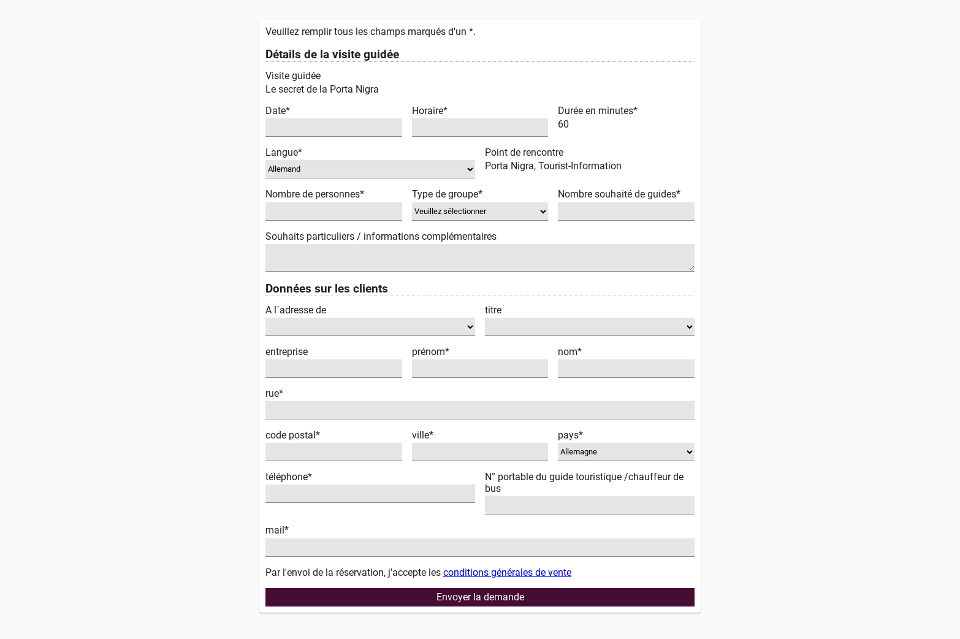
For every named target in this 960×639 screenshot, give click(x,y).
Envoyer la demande (480, 597)
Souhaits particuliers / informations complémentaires (381, 236)
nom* (570, 352)
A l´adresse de (295, 310)
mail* (277, 530)
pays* (570, 435)
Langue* (283, 152)
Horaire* (430, 111)
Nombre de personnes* (314, 194)
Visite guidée (293, 76)
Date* (277, 111)
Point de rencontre (524, 152)
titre (493, 310)
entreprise (286, 352)
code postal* (292, 435)
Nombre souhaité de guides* (619, 194)
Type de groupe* (447, 194)
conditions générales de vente (507, 572)
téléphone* (288, 477)
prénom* (430, 352)
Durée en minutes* (598, 111)
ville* (422, 435)
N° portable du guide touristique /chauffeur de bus (584, 482)
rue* (274, 393)
